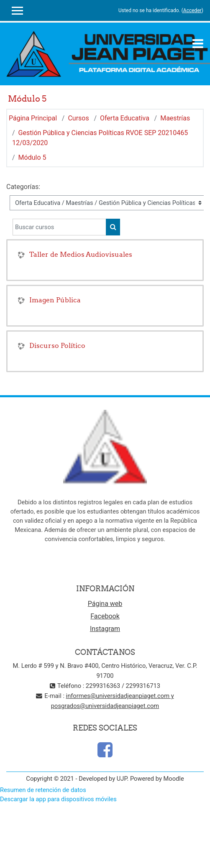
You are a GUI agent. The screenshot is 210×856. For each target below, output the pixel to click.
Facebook (104, 616)
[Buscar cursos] (59, 227)
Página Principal (33, 118)
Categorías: (23, 187)
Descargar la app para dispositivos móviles (58, 799)
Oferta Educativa (124, 118)
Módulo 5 (32, 157)
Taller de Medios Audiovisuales (80, 254)
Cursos (78, 118)
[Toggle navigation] (198, 43)
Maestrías (175, 118)
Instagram (105, 629)
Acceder (192, 10)
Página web (105, 604)
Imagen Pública (55, 300)
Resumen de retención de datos (43, 790)
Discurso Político (57, 345)
